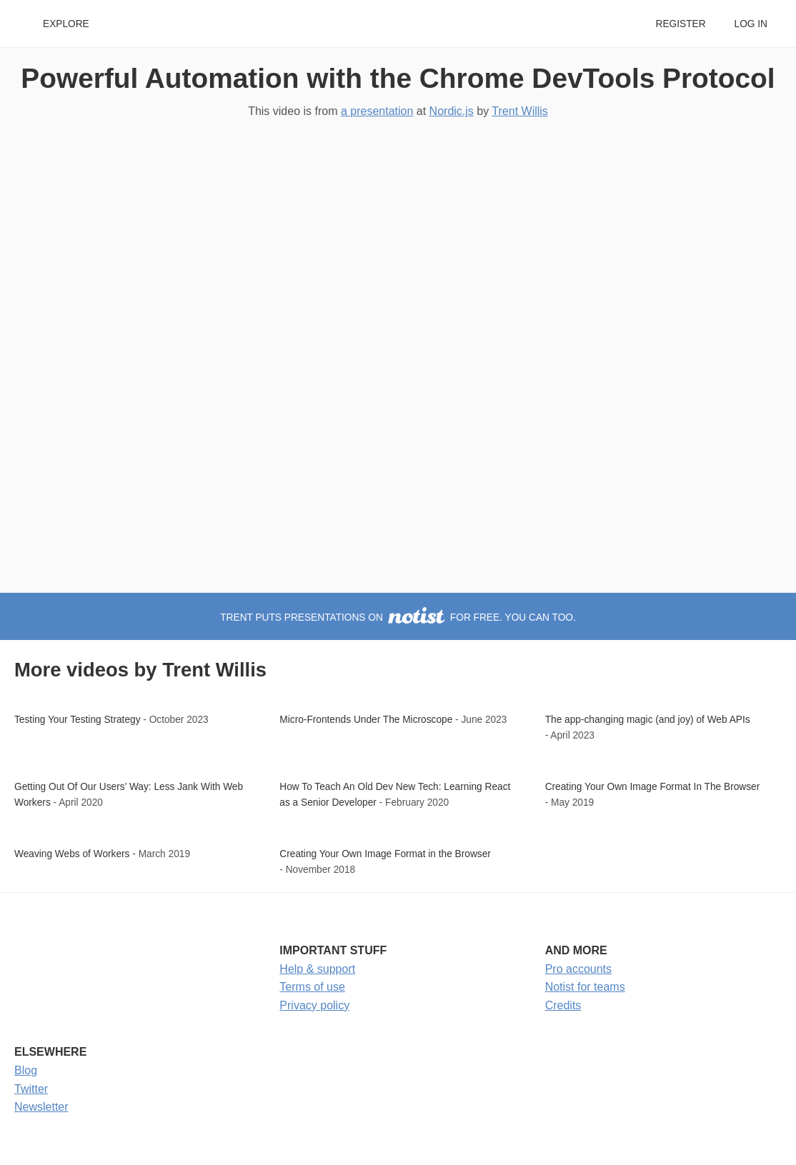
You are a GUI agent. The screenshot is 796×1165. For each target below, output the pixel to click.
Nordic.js (451, 111)
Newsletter (41, 1107)
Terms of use (312, 987)
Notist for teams (585, 987)
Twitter (31, 1089)
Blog (25, 1070)
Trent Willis (520, 111)
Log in (751, 24)
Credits (563, 1005)
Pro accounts (578, 969)
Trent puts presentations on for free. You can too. (398, 617)
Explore (66, 24)
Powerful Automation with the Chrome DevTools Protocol (398, 78)
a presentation (377, 111)
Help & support (317, 969)
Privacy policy (314, 1005)
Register (680, 24)
